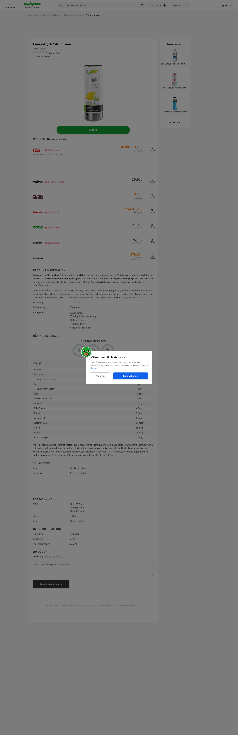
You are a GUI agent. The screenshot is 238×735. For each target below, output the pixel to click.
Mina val (100, 375)
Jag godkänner (131, 375)
